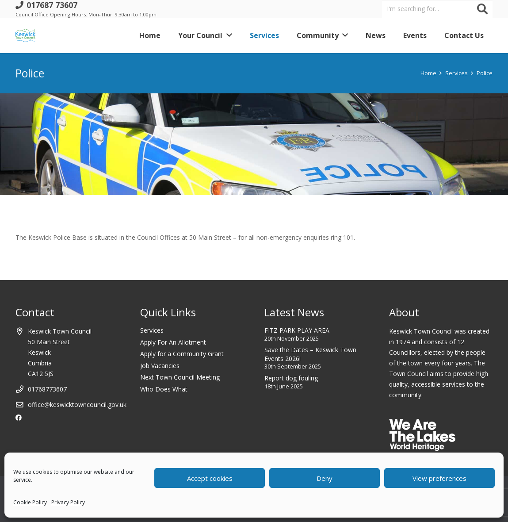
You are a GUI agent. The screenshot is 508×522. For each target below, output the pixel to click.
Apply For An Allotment (173, 342)
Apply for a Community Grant (182, 353)
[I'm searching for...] (437, 8)
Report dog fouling (291, 378)
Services (152, 330)
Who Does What (163, 389)
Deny (324, 478)
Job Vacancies (160, 365)
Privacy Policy (68, 502)
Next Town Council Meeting (180, 377)
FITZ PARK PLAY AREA (296, 330)
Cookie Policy (30, 502)
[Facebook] (18, 418)
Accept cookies (210, 478)
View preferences (439, 478)
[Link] (25, 35)
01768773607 (47, 389)
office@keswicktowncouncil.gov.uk (77, 404)
